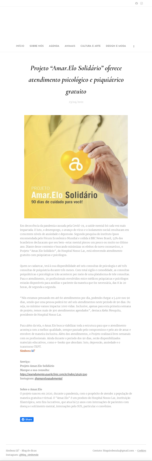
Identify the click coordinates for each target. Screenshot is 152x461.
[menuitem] (50, 46)
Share (27, 419)
